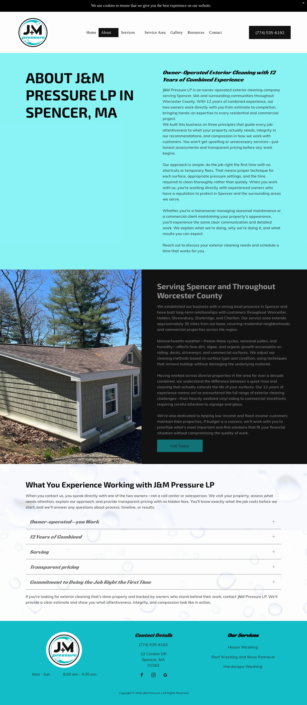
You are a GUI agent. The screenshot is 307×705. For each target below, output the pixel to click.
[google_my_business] (165, 676)
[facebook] (141, 676)
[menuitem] (91, 20)
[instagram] (153, 676)
